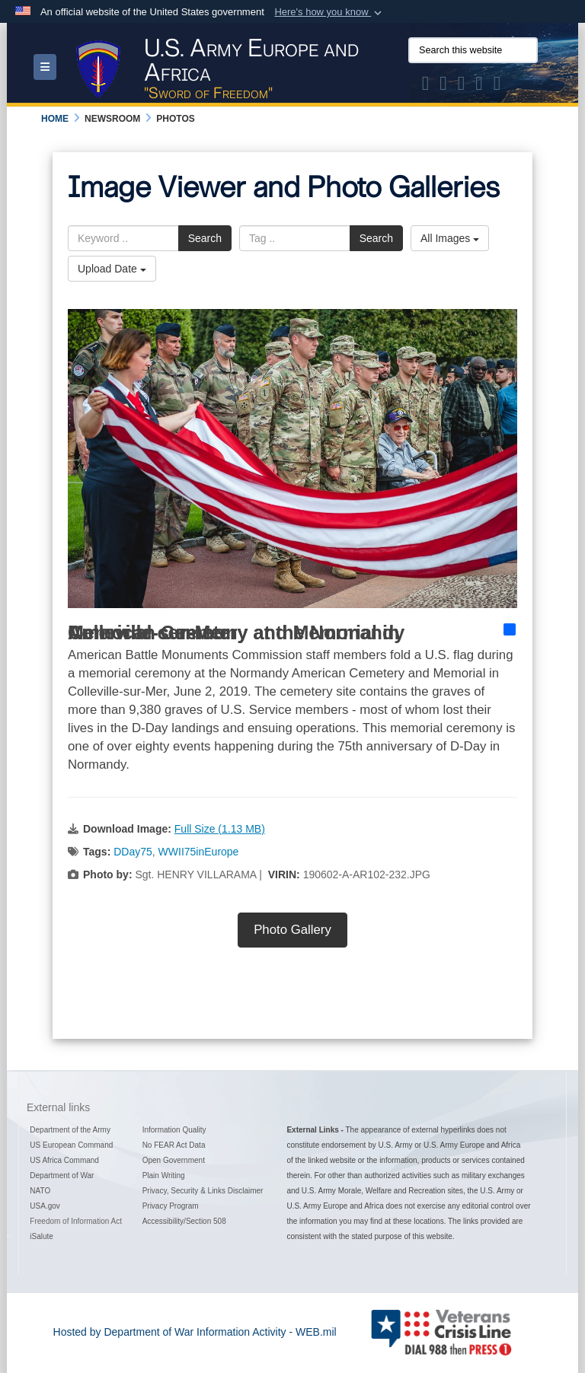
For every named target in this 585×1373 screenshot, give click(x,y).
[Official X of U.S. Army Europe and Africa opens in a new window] (426, 86)
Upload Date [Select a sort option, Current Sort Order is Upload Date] (112, 269)
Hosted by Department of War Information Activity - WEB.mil (195, 1332)
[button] (329, 12)
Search (205, 238)
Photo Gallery (292, 929)
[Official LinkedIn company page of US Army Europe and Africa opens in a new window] (497, 86)
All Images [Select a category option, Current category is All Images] (449, 238)
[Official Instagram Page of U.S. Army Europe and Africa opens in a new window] (461, 86)
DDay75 (132, 852)
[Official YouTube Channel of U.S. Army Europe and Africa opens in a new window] (479, 86)
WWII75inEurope (198, 852)
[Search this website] (473, 50)
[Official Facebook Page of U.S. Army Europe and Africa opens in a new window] (443, 86)
